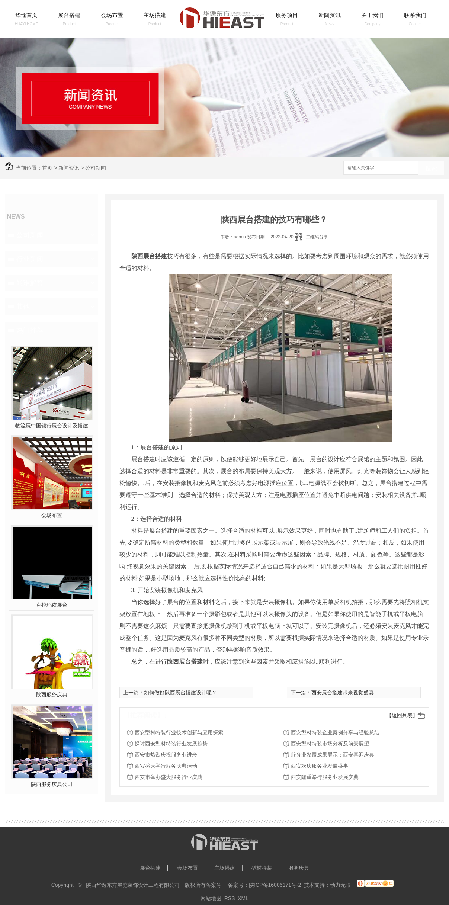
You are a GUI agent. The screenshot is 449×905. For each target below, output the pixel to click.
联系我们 (415, 15)
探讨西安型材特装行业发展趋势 (171, 744)
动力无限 (340, 885)
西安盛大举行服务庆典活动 (166, 766)
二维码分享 (317, 237)
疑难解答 (29, 282)
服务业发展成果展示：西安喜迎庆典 (332, 755)
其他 (23, 306)
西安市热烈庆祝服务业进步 (166, 755)
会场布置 (112, 15)
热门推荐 (29, 330)
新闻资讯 (329, 15)
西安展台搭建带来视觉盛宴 (342, 693)
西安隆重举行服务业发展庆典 (325, 777)
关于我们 (372, 15)
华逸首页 (26, 15)
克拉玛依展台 (51, 605)
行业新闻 (29, 259)
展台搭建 (69, 15)
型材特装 (261, 868)
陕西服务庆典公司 (52, 784)
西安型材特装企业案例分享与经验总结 (335, 732)
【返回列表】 (402, 715)
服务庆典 (298, 868)
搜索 (431, 168)
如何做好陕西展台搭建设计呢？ (180, 693)
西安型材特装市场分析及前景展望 (330, 744)
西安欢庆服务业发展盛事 (319, 766)
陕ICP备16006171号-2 (275, 885)
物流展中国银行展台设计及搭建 (51, 426)
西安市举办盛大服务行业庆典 (168, 777)
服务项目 (287, 15)
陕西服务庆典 (51, 694)
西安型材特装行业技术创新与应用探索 (179, 732)
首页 (47, 168)
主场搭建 (155, 15)
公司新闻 (95, 168)
